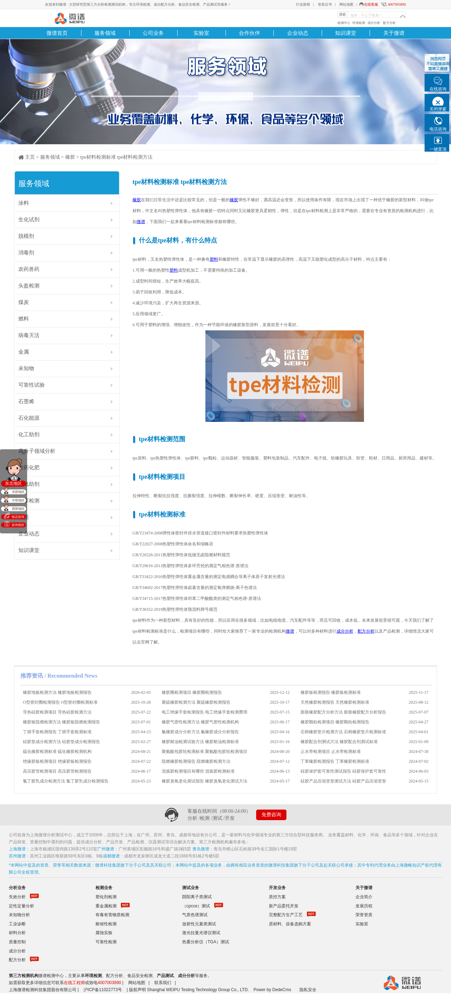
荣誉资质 (364, 914)
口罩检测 (28, 500)
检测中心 (344, 23)
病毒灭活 (28, 335)
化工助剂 (28, 434)
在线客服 (371, 4)
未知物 (26, 368)
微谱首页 (57, 33)
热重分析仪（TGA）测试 (205, 941)
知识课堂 (345, 33)
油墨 (23, 517)
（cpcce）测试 (196, 906)
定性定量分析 (21, 906)
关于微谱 (393, 33)
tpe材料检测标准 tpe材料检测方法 (116, 157)
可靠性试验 (31, 385)
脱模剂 (26, 236)
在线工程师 (74, 982)
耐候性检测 (106, 923)
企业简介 (364, 896)
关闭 (23, 453)
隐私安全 (307, 989)
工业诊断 (17, 923)
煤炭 (23, 302)
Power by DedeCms (272, 989)
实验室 (201, 33)
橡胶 (70, 157)
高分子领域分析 (36, 451)
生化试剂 (28, 219)
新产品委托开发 (283, 906)
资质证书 (325, 4)
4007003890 (397, 4)
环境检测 (358, 23)
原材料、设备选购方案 (290, 923)
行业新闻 (303, 4)
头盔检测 (28, 286)
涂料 (23, 203)
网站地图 (346, 4)
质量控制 (17, 941)
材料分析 (17, 932)
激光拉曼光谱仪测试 (201, 932)
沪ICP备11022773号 (103, 989)
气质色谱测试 (195, 914)
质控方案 (277, 896)
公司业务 (153, 33)
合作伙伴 (249, 33)
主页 (30, 157)
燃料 (23, 319)
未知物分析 (19, 914)
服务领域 (105, 33)
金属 (23, 352)
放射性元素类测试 (199, 923)
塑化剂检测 (106, 896)
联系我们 (162, 982)
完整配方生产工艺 (286, 914)
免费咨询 (271, 814)
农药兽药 (28, 269)
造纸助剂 (28, 484)
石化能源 (28, 418)
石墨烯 (26, 401)
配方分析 (389, 23)
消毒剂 (26, 252)
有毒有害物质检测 (112, 914)
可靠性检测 (106, 941)
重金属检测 (106, 906)
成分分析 (373, 23)
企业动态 (297, 33)
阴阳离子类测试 (197, 896)
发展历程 (364, 906)
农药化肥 (28, 467)
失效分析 (17, 896)
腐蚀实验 (103, 932)
